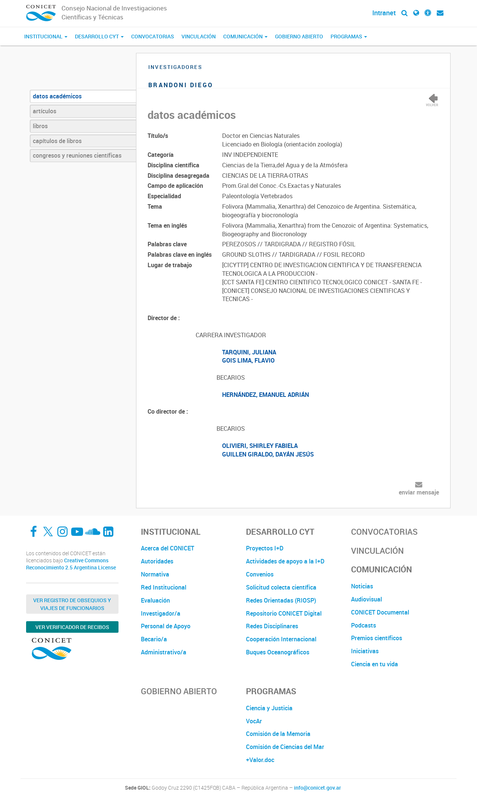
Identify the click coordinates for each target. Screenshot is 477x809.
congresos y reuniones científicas (77, 155)
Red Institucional (163, 587)
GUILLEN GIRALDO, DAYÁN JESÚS (268, 454)
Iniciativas (365, 651)
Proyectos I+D (265, 548)
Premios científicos (376, 638)
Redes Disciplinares (272, 626)
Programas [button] (349, 36)
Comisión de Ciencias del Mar (285, 747)
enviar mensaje (419, 492)
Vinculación (198, 36)
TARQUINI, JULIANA (249, 352)
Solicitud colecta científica (281, 587)
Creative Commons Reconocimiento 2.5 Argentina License (71, 564)
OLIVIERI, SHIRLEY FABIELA (260, 446)
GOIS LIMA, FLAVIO (248, 360)
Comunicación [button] (245, 36)
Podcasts (363, 625)
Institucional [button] (45, 36)
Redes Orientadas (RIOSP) (281, 600)
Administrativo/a (163, 652)
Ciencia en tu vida (374, 664)
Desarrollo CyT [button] (99, 36)
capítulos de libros (57, 141)
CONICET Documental (380, 612)
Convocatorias (152, 36)
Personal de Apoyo (165, 626)
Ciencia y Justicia (269, 708)
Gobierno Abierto (299, 36)
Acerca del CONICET (167, 548)
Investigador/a (160, 613)
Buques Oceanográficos (277, 652)
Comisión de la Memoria (278, 734)
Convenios (260, 574)
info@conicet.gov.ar (317, 787)
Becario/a (154, 639)
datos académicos (57, 96)
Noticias (362, 586)
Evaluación (155, 600)
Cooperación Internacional (281, 639)
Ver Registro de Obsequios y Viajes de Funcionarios (72, 604)
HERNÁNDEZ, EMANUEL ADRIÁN (265, 395)
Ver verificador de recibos (72, 627)
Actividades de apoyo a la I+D (285, 561)
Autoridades (157, 561)
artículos (44, 111)
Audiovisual (366, 599)
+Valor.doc (260, 760)
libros (40, 126)
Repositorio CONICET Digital (284, 613)
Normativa (155, 574)
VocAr (254, 721)
